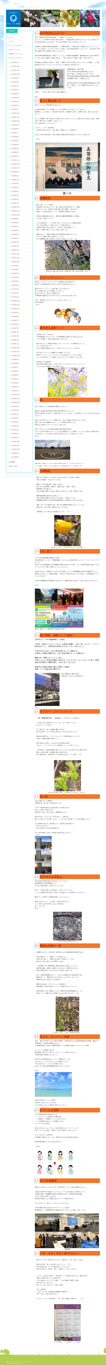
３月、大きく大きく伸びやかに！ (60, 1253)
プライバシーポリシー (16, 1361)
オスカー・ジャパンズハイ (56, 711)
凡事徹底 (45, 471)
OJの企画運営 (48, 1180)
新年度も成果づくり (52, 328)
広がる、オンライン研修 (54, 1036)
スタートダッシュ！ (52, 277)
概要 (7, 1361)
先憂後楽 (45, 198)
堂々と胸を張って (50, 100)
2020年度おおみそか (52, 33)
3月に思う (46, 551)
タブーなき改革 (49, 1110)
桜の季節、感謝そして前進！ (57, 635)
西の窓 (44, 796)
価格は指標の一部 (50, 945)
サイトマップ (27, 1361)
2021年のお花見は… (52, 876)
